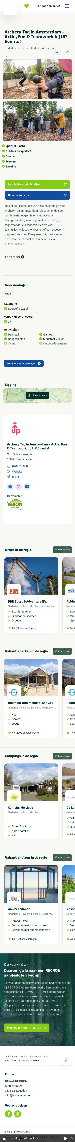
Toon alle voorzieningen (24, 363)
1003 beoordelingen (27, 732)
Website (17, 471)
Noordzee (47, 707)
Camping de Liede (20, 808)
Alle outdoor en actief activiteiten (22, 1060)
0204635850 (20, 466)
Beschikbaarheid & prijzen (37, 184)
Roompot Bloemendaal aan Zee (30, 703)
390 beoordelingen (27, 939)
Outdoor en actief (54, 6)
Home (24, 1056)
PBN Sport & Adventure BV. (27, 602)
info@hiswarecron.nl (17, 1095)
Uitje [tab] (8, 293)
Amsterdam (48, 606)
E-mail (16, 476)
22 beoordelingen (26, 628)
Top (66, 1059)
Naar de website (37, 195)
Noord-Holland (31, 606)
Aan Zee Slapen (19, 909)
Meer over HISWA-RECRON (26, 1027)
